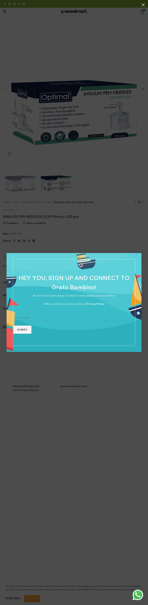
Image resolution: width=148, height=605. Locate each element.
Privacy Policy (95, 303)
